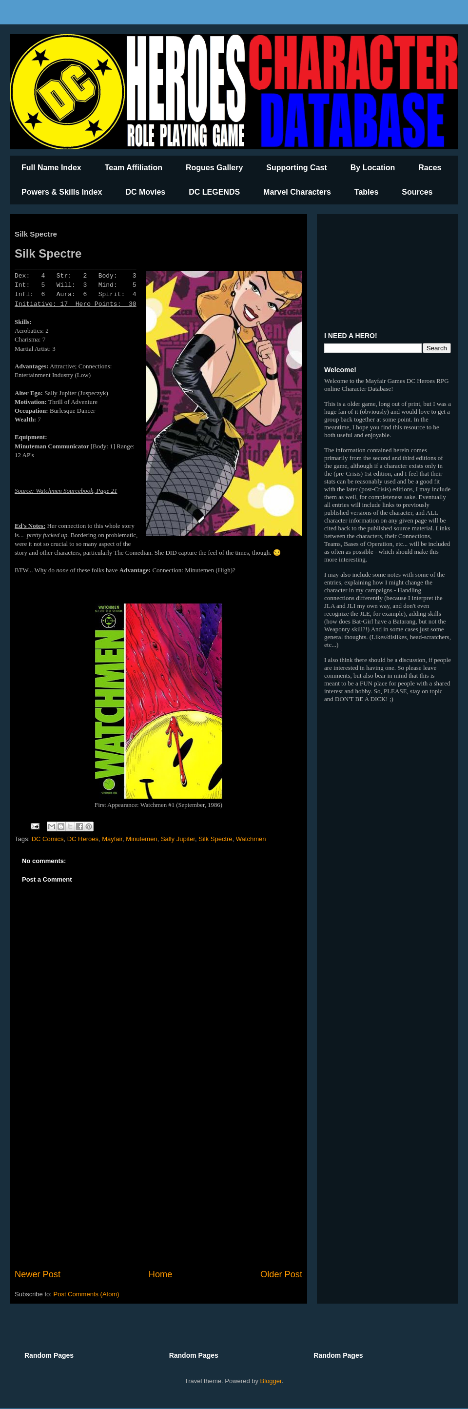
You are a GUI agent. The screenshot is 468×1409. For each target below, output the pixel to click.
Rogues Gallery (214, 167)
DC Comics (48, 839)
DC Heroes (82, 839)
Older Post (281, 1274)
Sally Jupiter (178, 839)
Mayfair (112, 839)
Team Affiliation (133, 167)
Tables (366, 192)
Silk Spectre (215, 839)
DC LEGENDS (214, 192)
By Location (373, 167)
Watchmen (251, 839)
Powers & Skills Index (61, 192)
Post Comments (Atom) (86, 1294)
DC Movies (145, 192)
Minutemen (141, 839)
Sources (417, 192)
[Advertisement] (158, 1187)
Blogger (271, 1381)
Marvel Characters (297, 192)
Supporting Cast (296, 167)
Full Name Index (51, 167)
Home (161, 1274)
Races (429, 167)
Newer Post (37, 1274)
